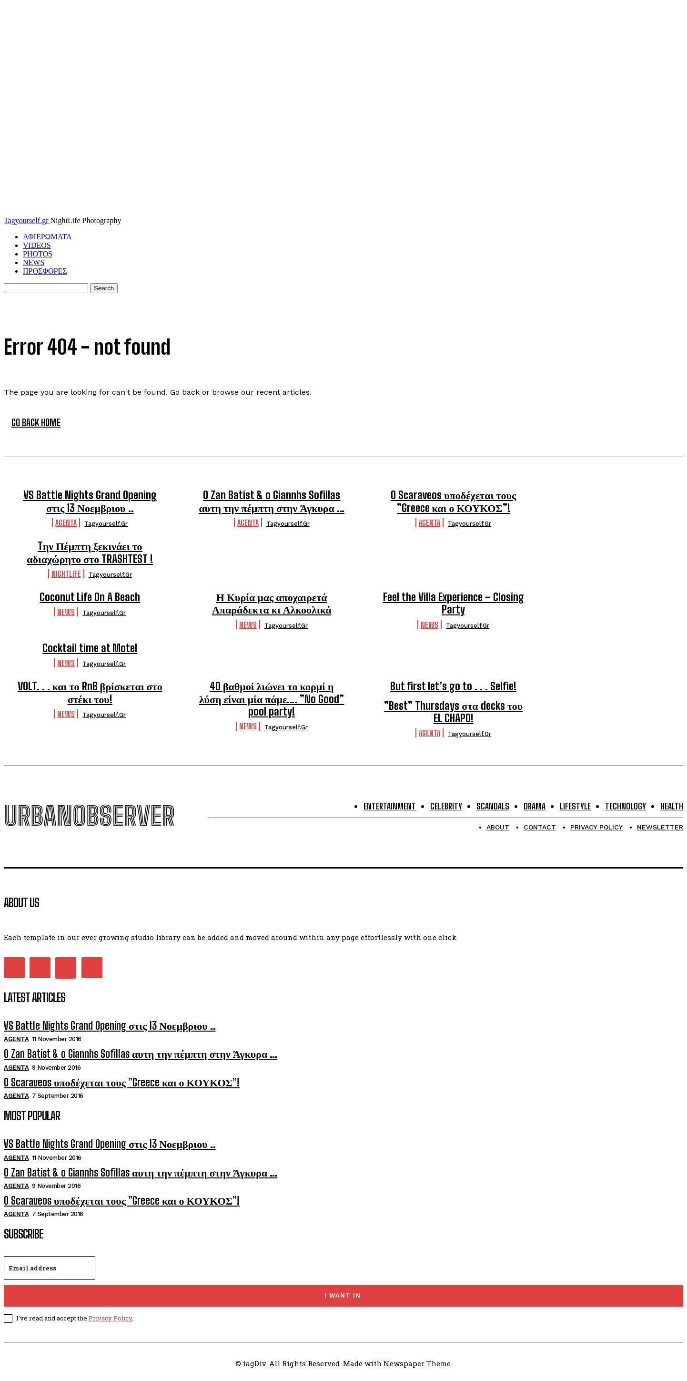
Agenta (66, 522)
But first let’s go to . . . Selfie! (453, 686)
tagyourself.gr (106, 523)
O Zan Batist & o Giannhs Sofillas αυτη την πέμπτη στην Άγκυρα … (271, 501)
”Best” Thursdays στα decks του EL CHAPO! (453, 712)
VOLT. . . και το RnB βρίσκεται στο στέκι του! (90, 692)
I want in (342, 1295)
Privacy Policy (110, 1318)
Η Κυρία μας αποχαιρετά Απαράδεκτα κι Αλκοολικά (272, 603)
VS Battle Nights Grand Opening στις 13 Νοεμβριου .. (90, 501)
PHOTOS (37, 254)
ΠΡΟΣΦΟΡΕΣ (45, 271)
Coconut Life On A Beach (90, 597)
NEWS (33, 262)
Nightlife (66, 573)
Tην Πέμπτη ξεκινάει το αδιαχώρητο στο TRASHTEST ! (90, 552)
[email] (49, 1268)
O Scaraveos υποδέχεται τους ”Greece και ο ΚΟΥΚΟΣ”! (453, 501)
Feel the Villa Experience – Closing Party (453, 603)
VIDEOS (37, 245)
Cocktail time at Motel (89, 648)
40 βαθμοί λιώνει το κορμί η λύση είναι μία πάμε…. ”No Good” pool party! (271, 699)
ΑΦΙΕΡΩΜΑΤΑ (47, 237)
